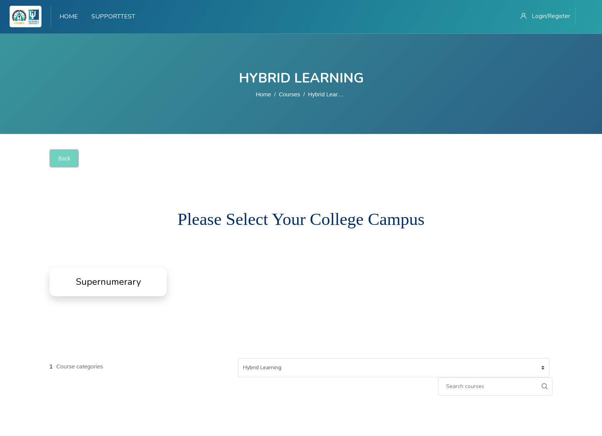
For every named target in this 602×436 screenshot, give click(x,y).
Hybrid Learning (328, 94)
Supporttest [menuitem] (113, 16)
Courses (289, 94)
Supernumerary (108, 282)
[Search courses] (487, 386)
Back (64, 158)
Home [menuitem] (69, 16)
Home (263, 94)
